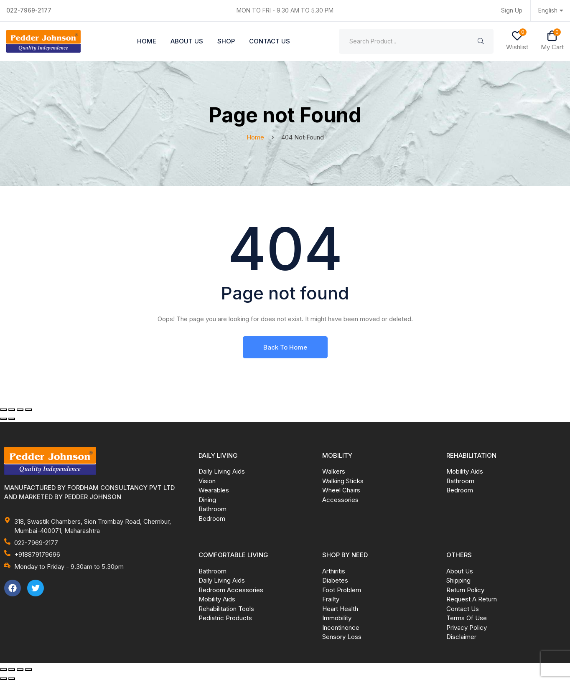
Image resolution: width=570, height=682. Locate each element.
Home (146, 41)
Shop (226, 41)
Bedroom (211, 519)
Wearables (213, 490)
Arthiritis (333, 572)
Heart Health (340, 609)
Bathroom (212, 509)
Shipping (458, 581)
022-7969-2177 (29, 10)
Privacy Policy (466, 628)
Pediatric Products (225, 618)
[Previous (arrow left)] (3, 419)
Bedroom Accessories (230, 590)
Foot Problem (341, 590)
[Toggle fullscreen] (11, 410)
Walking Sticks (343, 481)
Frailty (330, 599)
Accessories (340, 500)
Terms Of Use (466, 618)
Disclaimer (461, 637)
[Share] (20, 410)
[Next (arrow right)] (11, 419)
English (551, 10)
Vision (207, 481)
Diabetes (335, 581)
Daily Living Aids (221, 472)
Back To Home (285, 348)
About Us (186, 41)
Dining (207, 500)
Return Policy (465, 590)
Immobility (336, 618)
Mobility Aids (464, 472)
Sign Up (511, 10)
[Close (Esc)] (28, 410)
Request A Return (471, 599)
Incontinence (340, 628)
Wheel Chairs (341, 490)
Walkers (333, 472)
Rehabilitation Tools (226, 609)
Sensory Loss (341, 637)
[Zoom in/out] (3, 410)
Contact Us (269, 41)
